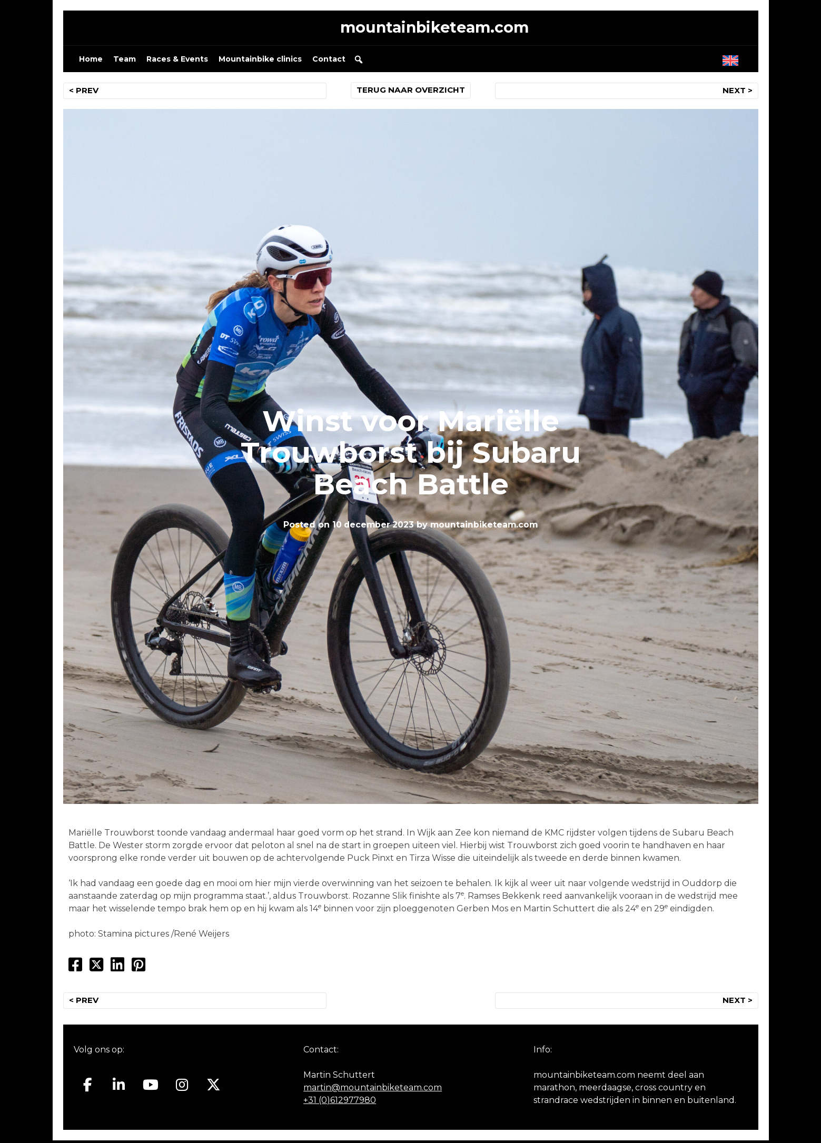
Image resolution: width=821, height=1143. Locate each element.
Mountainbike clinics (260, 61)
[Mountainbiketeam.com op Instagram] (182, 1087)
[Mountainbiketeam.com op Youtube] (150, 1087)
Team (124, 61)
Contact (328, 61)
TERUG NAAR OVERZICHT (410, 92)
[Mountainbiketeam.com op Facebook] (88, 1087)
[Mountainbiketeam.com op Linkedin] (119, 1087)
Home (91, 61)
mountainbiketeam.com (434, 28)
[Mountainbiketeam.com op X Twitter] (213, 1087)
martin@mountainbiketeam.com (372, 1090)
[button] (359, 61)
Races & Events (177, 61)
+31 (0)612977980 (339, 1103)
